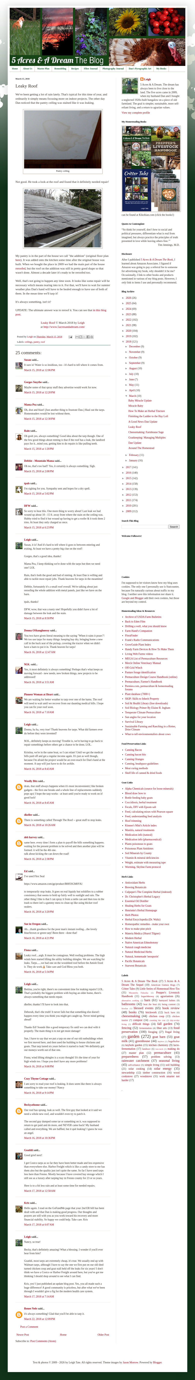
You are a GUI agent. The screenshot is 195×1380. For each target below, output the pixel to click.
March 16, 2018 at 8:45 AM (39, 802)
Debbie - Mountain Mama (39, 460)
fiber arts (162, 1028)
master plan (136, 1052)
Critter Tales (128, 988)
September (135, 363)
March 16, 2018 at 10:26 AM (39, 825)
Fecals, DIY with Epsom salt (140, 807)
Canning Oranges (134, 759)
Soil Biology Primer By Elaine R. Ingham (147, 707)
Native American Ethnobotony (141, 942)
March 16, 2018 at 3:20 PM (39, 911)
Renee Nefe (30, 1308)
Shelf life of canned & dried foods (143, 773)
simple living (152, 1064)
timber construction (154, 1072)
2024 (129, 308)
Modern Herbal (133, 938)
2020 (129, 330)
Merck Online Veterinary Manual (143, 663)
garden (133, 1036)
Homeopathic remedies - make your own (147, 924)
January (133, 460)
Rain (27, 430)
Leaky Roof (48, 322)
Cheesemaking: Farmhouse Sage (146, 432)
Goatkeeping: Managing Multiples (147, 437)
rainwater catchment (135, 1060)
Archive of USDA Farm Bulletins (143, 616)
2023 (129, 314)
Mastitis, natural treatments (140, 830)
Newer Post (22, 1334)
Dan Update (134, 442)
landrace (146, 1049)
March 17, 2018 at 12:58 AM (39, 1190)
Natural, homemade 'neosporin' (142, 956)
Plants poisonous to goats (139, 843)
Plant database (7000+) (137, 694)
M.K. (27, 664)
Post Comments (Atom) (43, 1341)
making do (174, 1048)
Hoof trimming (133, 820)
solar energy (163, 1068)
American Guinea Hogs (163, 985)
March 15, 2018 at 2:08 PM (39, 471)
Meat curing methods (136, 768)
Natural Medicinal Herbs (138, 951)
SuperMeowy (147, 996)
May (132, 384)
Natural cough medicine (138, 947)
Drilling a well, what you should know (146, 626)
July (131, 374)
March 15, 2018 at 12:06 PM (39, 370)
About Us (27, 68)
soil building (173, 1064)
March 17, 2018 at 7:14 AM (39, 1296)
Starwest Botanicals (136, 965)
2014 (129, 483)
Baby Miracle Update (140, 400)
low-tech (159, 1049)
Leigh (81, 322)
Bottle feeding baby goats (139, 797)
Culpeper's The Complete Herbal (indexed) (148, 892)
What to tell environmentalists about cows (148, 734)
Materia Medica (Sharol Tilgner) (142, 933)
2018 (129, 341)
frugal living (172, 1031)
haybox (161, 1041)
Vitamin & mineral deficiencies (142, 857)
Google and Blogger (133, 598)
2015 (129, 478)
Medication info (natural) (139, 834)
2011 (129, 500)
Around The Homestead (141, 448)
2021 (129, 325)
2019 (129, 336)
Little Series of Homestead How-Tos (160, 988)
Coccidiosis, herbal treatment (141, 802)
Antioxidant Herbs (135, 882)
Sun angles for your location (140, 717)
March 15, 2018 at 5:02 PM (39, 493)
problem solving (161, 1056)
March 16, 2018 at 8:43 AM (39, 768)
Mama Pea (30, 404)
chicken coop (156, 1016)
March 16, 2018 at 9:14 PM (39, 1092)
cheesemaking (131, 1016)
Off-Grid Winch (133, 667)
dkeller (28, 814)
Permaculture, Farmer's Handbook (143, 681)
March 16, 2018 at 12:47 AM (39, 652)
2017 (129, 467)
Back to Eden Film (135, 621)
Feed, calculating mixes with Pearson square (149, 811)
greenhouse (142, 1041)
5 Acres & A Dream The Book (140, 981)
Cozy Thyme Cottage (36, 1078)
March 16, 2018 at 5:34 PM (39, 971)
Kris (26, 1202)
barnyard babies (167, 1000)
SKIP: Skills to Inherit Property (142, 698)
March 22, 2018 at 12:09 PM (39, 1319)
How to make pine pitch (138, 928)
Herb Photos (132, 915)
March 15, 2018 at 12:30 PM (39, 418)
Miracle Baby (135, 405)
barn (147, 1000)
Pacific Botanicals (135, 961)
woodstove (146, 1076)
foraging (152, 1031)
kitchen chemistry (158, 1045)
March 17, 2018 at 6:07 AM (39, 1224)
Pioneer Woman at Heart (38, 694)
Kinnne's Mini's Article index (141, 825)
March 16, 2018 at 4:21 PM (39, 938)
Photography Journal (113, 68)
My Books (161, 68)
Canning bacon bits (135, 754)
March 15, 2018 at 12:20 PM (39, 392)
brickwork (151, 1012)
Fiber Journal (91, 68)
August (133, 368)
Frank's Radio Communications (142, 640)
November (135, 351)
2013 (129, 489)
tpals (27, 483)
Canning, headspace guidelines (142, 763)
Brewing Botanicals (136, 887)
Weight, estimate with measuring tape (145, 862)
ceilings (28, 342)
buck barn (169, 1012)
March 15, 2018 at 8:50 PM (39, 618)
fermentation (145, 1028)
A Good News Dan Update (142, 421)
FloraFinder (131, 635)
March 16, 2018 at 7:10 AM (39, 712)
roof (43, 342)
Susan (27, 359)
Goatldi (28, 1150)
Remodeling (60, 68)
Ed (25, 871)
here (17, 260)
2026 (129, 297)
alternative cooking (130, 1000)
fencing (126, 1028)
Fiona (27, 950)
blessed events (143, 1008)
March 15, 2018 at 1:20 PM (39, 448)
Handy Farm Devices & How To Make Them (149, 649)
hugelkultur (174, 1041)
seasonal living (169, 1060)
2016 (129, 472)
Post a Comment (29, 1326)
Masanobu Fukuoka (138, 993)
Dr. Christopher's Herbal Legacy (142, 896)
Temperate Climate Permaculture (143, 712)
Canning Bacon (133, 749)
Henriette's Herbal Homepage (141, 910)
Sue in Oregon (32, 924)
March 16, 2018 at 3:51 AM (39, 682)
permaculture (162, 1053)
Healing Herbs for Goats (138, 905)
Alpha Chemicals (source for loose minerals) (149, 788)
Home (15, 68)
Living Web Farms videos (139, 653)
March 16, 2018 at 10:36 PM (39, 1138)
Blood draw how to (135, 793)
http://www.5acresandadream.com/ (64, 326)
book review (171, 1008)
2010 (129, 505)
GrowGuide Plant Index (138, 644)
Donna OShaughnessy (36, 630)
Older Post (103, 1334)
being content (169, 1004)
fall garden (164, 1024)
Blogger (157, 1362)
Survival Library (134, 721)
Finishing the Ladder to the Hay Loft (148, 416)
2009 (129, 511)
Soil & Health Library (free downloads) (146, 703)
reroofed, (20, 268)
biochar (125, 1008)
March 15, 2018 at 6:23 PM (39, 527)
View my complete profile (136, 112)
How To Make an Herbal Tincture (146, 411)
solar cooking (137, 1068)
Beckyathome (32, 1104)
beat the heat (150, 1004)
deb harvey (30, 837)
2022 (129, 319)
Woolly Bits (30, 781)
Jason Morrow (130, 1362)
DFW (27, 505)
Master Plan (43, 68)
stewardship (128, 1072)
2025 (129, 303)
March (133, 395)
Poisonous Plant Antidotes (139, 848)
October (133, 357)
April (132, 390)
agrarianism (166, 996)
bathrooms (128, 1004)
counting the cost (157, 1020)
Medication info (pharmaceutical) (143, 839)
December (135, 346)
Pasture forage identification (140, 672)
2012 (129, 494)
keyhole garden (133, 1045)
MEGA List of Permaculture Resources (146, 658)
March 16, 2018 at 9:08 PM (39, 1066)
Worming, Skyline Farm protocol (143, 867)
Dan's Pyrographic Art (140, 68)
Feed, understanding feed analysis (143, 816)
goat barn (159, 1037)
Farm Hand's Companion (138, 630)
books (132, 1012)
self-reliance (134, 1065)
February (134, 455)
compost (137, 1020)
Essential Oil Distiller (136, 901)
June (132, 379)
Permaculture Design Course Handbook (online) (151, 677)
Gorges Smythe (33, 382)
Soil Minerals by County (138, 853)
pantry (37, 342)
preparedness (130, 1056)
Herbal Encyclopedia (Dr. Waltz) (143, 919)
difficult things (140, 1024)
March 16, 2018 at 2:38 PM (39, 859)
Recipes (75, 68)
